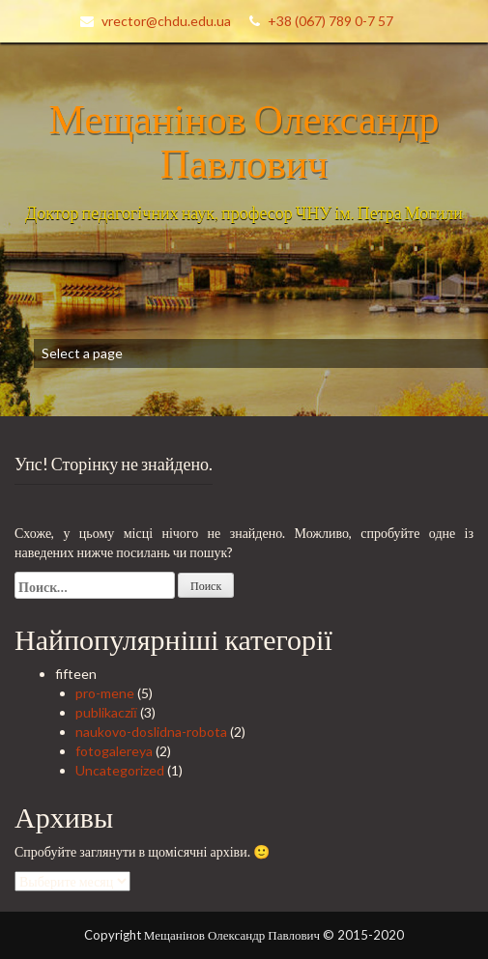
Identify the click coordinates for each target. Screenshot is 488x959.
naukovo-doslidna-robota (151, 731)
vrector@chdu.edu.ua (166, 21)
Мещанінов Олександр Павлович (244, 140)
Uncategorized (119, 770)
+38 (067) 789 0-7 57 (330, 21)
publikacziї (106, 712)
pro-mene (104, 693)
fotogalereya (114, 751)
